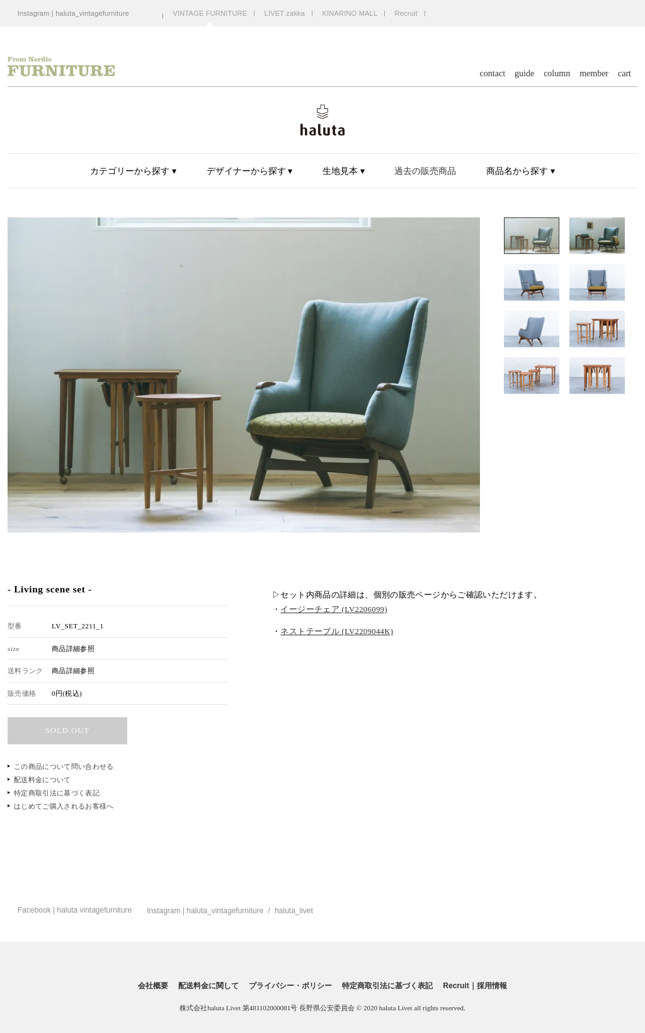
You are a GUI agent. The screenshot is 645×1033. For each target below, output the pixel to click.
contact (492, 73)
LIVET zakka (285, 13)
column (557, 73)
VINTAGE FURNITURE (210, 13)
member (593, 73)
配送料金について (42, 779)
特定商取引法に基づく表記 (57, 793)
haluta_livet (294, 910)
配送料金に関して (208, 985)
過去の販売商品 (425, 171)
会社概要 (153, 985)
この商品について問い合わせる (64, 766)
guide (524, 73)
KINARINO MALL (349, 13)
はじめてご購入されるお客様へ (64, 806)
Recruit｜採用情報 (474, 985)
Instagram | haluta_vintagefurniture (74, 13)
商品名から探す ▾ (520, 171)
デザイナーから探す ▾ (250, 171)
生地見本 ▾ (343, 171)
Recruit (406, 13)
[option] (244, 375)
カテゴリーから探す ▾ (133, 171)
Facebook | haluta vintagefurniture (75, 910)
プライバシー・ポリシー (290, 985)
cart (624, 73)
